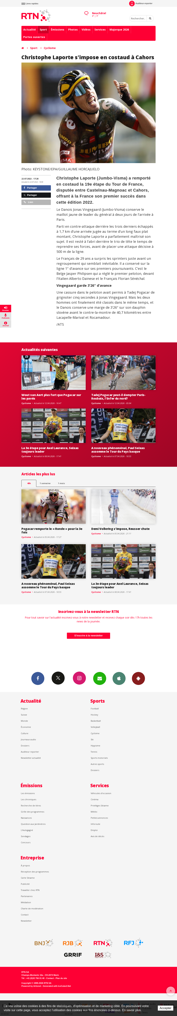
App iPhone (119, 678)
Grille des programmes (32, 811)
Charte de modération (32, 908)
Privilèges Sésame (100, 805)
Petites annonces (99, 818)
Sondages (25, 836)
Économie (26, 727)
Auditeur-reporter (140, 3)
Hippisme (95, 745)
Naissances (26, 818)
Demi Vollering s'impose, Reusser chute (120, 529)
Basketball (96, 721)
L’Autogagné (27, 830)
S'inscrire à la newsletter (88, 635)
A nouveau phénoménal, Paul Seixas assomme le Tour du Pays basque (118, 450)
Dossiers (25, 745)
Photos (73, 29)
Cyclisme (50, 48)
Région (24, 708)
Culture (24, 733)
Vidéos (86, 29)
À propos (25, 865)
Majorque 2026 (119, 29)
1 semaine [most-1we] (45, 483)
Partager (30, 187)
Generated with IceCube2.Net (57, 986)
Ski (92, 739)
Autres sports (97, 764)
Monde (24, 721)
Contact (25, 914)
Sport (43, 29)
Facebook (37, 678)
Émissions (57, 29)
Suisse (24, 714)
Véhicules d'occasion (101, 793)
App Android (138, 678)
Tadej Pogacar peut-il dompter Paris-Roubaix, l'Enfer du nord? (118, 396)
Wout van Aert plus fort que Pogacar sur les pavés (51, 396)
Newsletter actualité (31, 758)
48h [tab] (29, 483)
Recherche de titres (31, 805)
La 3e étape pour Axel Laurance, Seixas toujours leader (50, 450)
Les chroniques (28, 799)
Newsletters (99, 678)
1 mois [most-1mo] (61, 483)
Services (100, 29)
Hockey (94, 714)
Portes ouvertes (34, 37)
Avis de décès (97, 836)
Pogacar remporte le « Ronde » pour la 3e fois (51, 530)
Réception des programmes (35, 871)
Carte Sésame (28, 878)
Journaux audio (28, 739)
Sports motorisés (99, 758)
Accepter (165, 1008)
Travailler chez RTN (30, 890)
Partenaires (26, 896)
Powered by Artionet (31, 986)
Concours (25, 842)
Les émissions (28, 793)
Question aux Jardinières (33, 824)
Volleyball (95, 727)
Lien (28, 202)
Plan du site (61, 978)
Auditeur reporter (30, 752)
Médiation (26, 902)
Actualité (29, 29)
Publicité (25, 884)
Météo (94, 811)
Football (95, 708)
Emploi (94, 830)
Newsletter (26, 921)
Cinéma (94, 799)
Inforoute (95, 824)
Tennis (94, 752)
